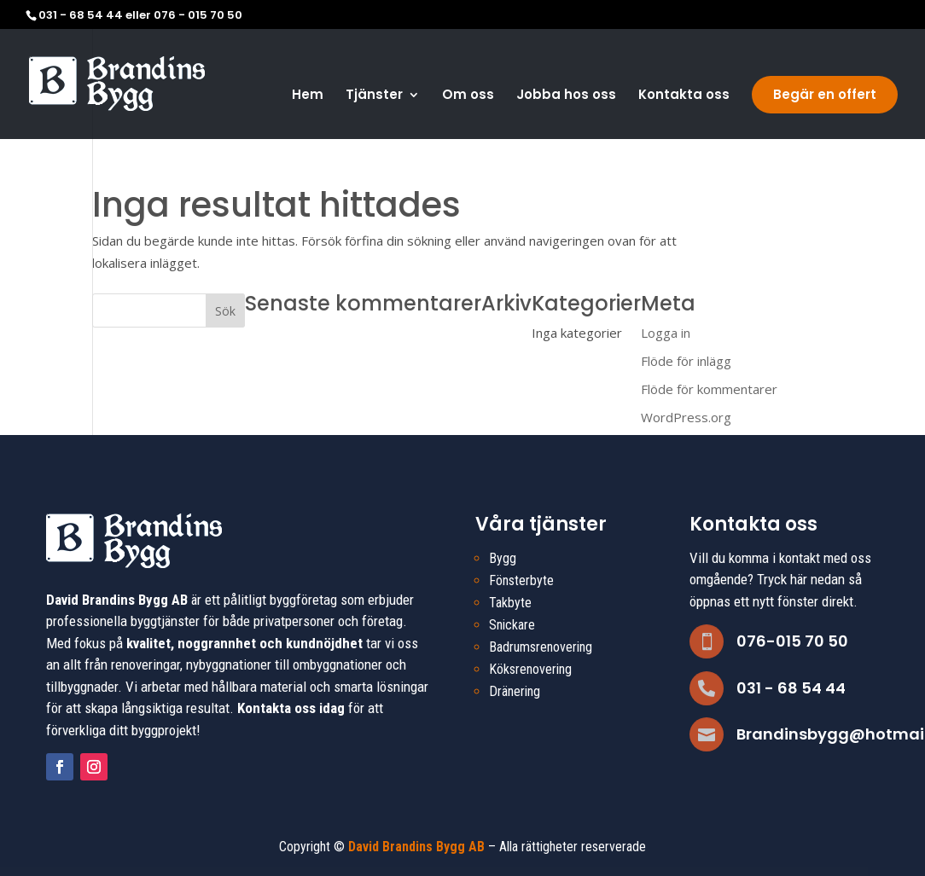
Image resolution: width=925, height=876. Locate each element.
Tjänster (374, 96)
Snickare (512, 625)
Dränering (514, 691)
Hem (307, 96)
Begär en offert (824, 94)
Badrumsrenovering (540, 647)
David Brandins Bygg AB (416, 846)
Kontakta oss (684, 96)
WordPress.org (686, 417)
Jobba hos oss (566, 96)
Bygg (502, 558)
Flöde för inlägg (686, 360)
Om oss (468, 96)
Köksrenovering (530, 669)
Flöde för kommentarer (709, 388)
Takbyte (510, 603)
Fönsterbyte (521, 580)
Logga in (665, 332)
